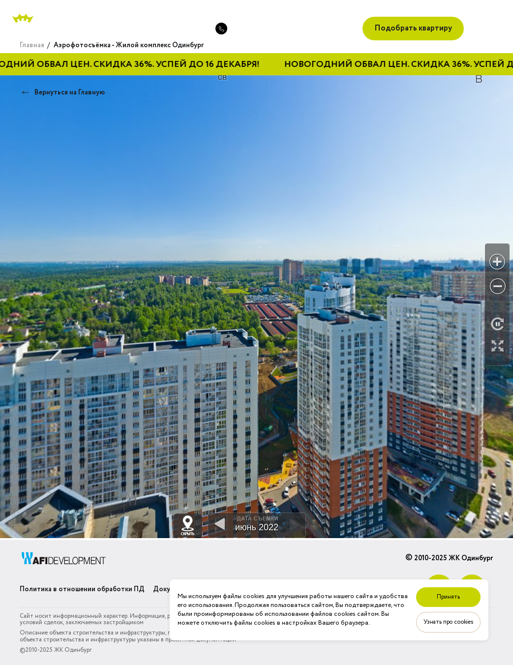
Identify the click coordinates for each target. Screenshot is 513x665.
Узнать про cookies (448, 622)
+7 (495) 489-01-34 (169, 28)
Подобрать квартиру (413, 28)
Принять (448, 597)
